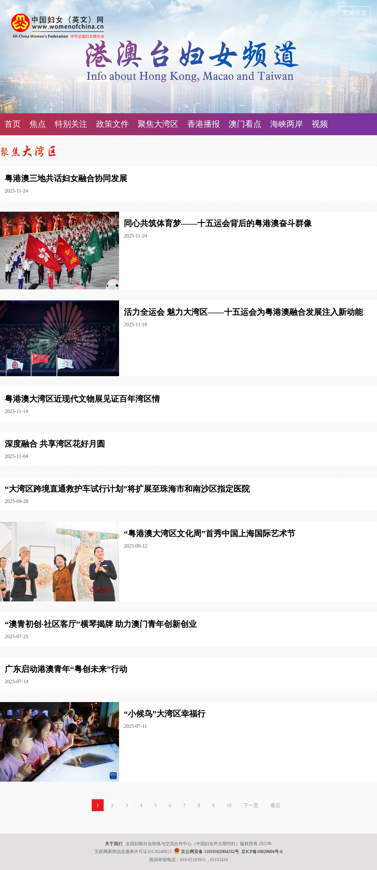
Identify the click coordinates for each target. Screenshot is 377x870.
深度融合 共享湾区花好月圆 (55, 444)
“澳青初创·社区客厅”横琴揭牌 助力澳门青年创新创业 (101, 624)
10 (229, 805)
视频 (320, 124)
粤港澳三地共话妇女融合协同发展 (66, 178)
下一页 (251, 805)
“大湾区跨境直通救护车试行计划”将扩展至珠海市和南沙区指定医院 (127, 489)
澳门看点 (245, 124)
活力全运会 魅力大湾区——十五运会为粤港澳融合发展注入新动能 (243, 312)
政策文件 (112, 124)
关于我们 (114, 843)
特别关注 (71, 124)
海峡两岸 (286, 124)
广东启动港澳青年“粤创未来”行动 (66, 669)
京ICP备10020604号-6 (261, 851)
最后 (275, 805)
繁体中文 (354, 12)
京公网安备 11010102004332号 (210, 851)
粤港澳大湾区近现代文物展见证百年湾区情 (82, 399)
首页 (12, 124)
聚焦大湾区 (158, 124)
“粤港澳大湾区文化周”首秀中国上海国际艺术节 (209, 533)
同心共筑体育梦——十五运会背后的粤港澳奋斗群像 (218, 223)
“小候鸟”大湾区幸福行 (164, 713)
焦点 (38, 124)
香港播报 (203, 124)
